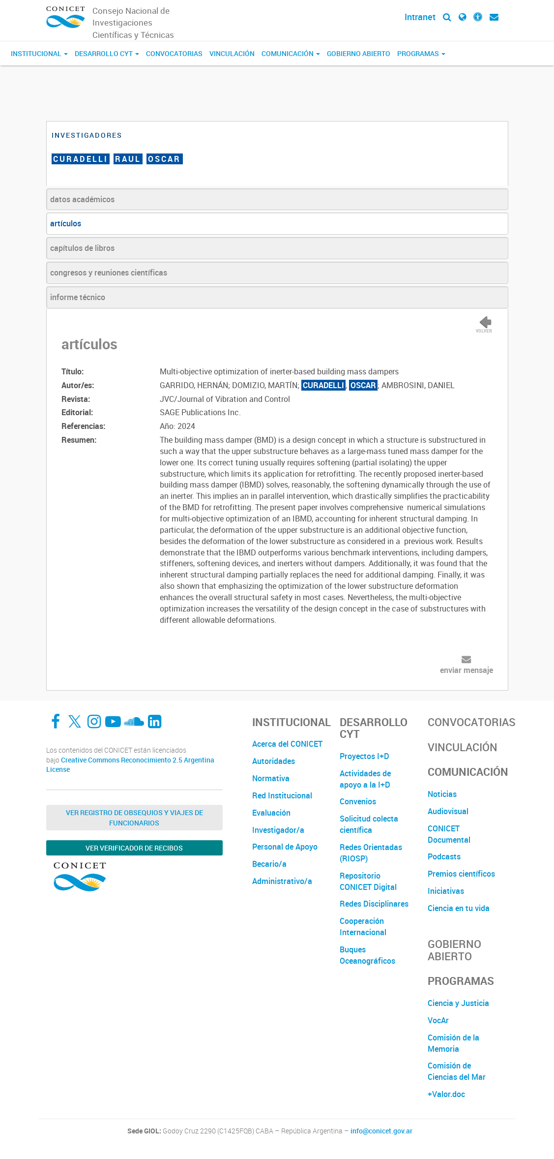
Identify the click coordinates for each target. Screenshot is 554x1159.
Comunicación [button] (291, 53)
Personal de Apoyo (285, 846)
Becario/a (269, 863)
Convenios (358, 801)
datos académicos (82, 199)
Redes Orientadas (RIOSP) (371, 853)
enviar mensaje (466, 670)
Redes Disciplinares (374, 903)
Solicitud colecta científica (369, 824)
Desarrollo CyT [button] (107, 53)
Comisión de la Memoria (453, 1043)
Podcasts (444, 856)
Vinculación (232, 53)
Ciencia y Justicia (458, 1003)
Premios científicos (461, 873)
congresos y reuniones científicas (108, 272)
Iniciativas (446, 890)
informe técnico (77, 297)
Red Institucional (282, 795)
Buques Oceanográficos (367, 955)
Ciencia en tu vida (459, 908)
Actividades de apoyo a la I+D (365, 779)
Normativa (271, 778)
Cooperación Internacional (363, 926)
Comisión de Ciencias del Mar (457, 1071)
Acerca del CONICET (287, 743)
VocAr (438, 1020)
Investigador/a (278, 829)
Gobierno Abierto (358, 53)
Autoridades (273, 761)
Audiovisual (448, 811)
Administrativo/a (282, 881)
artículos (65, 223)
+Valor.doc (446, 1094)
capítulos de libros (82, 248)
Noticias (442, 794)
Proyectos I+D (364, 756)
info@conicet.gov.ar (381, 1131)
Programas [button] (421, 53)
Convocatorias (174, 53)
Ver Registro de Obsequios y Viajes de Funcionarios (134, 817)
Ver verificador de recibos (134, 848)
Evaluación (271, 812)
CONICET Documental (449, 834)
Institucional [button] (39, 53)
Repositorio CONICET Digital (368, 881)
